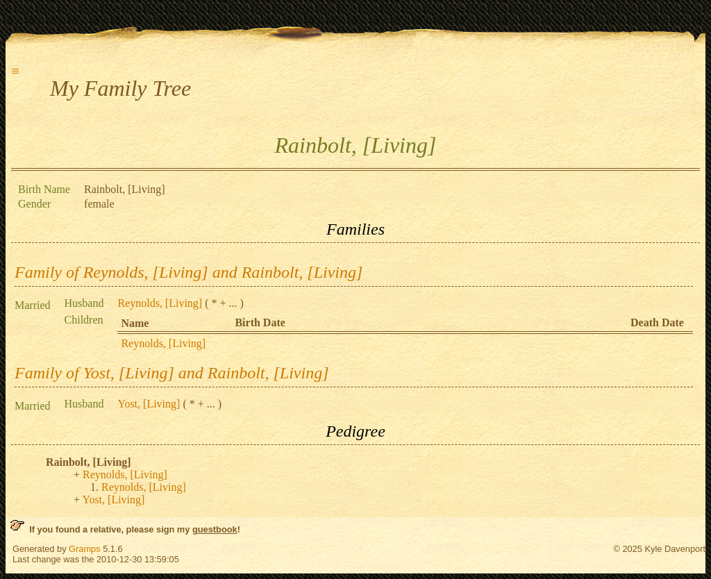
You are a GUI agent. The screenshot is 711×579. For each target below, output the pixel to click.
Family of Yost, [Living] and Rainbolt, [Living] (172, 373)
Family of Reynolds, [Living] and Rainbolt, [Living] (188, 272)
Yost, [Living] (148, 404)
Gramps (85, 549)
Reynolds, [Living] (159, 303)
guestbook (214, 529)
